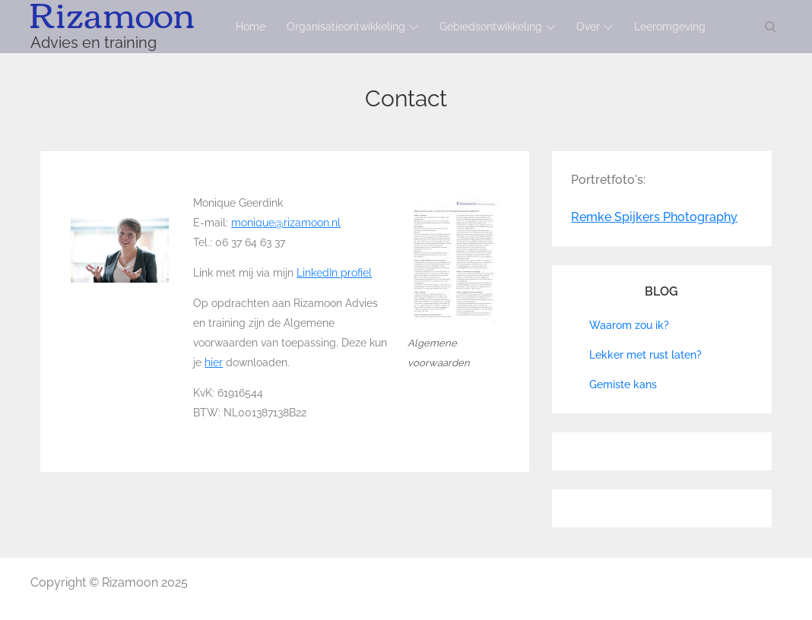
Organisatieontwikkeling (352, 27)
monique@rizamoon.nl (286, 223)
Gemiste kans (623, 384)
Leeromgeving (670, 27)
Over (594, 27)
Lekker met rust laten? (645, 355)
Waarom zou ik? (629, 325)
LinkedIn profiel (334, 273)
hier (214, 362)
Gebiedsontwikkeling (497, 27)
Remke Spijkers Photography (654, 217)
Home (250, 27)
